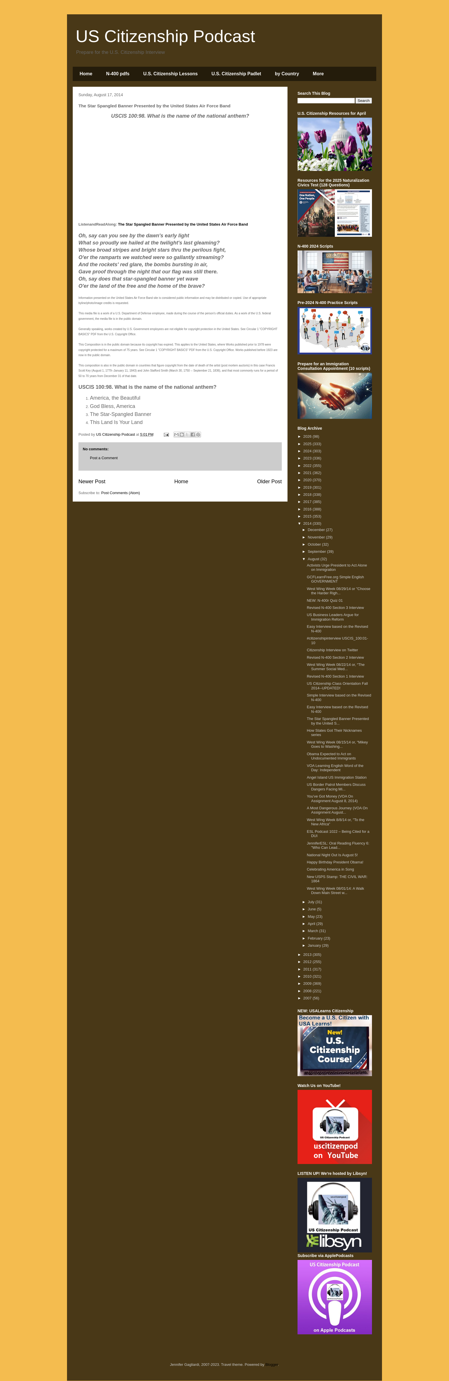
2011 (308, 969)
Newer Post (91, 481)
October (315, 544)
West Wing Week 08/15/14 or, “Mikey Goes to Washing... (337, 744)
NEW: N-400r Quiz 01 (324, 600)
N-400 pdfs (117, 73)
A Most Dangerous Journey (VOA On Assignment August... (337, 810)
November (317, 537)
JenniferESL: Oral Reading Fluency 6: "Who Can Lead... (338, 845)
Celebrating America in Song (330, 869)
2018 (308, 494)
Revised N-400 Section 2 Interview (335, 657)
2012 (308, 962)
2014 (308, 523)
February (316, 938)
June (312, 909)
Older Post (269, 481)
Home (86, 73)
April (312, 924)
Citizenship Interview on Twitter (332, 650)
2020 (308, 480)
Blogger (271, 1364)
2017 (308, 502)
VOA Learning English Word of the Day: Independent (335, 768)
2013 (308, 954)
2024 (308, 451)
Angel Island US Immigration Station (337, 777)
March (313, 931)
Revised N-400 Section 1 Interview (335, 676)
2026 (308, 436)
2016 (308, 509)
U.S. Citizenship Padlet (236, 73)
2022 (308, 465)
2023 (308, 458)
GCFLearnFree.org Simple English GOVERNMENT (335, 579)
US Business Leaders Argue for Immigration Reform (333, 617)
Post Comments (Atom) (120, 493)
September (317, 551)
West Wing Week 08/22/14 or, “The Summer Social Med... (336, 666)
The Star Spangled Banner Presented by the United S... (338, 721)
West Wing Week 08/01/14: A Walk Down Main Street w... (335, 890)
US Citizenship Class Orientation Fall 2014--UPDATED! (337, 685)
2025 (308, 444)
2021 (308, 473)
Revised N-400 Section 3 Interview (335, 607)
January (315, 945)
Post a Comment (104, 458)
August (314, 559)
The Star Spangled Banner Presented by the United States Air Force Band (183, 224)
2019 (308, 487)
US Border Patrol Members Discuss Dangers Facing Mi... (336, 786)
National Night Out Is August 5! (332, 855)
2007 (308, 998)
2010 (308, 976)
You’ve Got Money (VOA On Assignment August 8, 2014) (332, 798)
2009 (308, 983)
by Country (287, 73)
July (312, 902)
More (318, 73)
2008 (308, 991)
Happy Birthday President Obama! (335, 862)
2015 (308, 516)
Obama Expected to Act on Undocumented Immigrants (331, 756)
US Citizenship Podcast (165, 36)
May (312, 916)
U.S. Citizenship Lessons (170, 73)
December (317, 530)
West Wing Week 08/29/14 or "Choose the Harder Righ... (338, 591)
